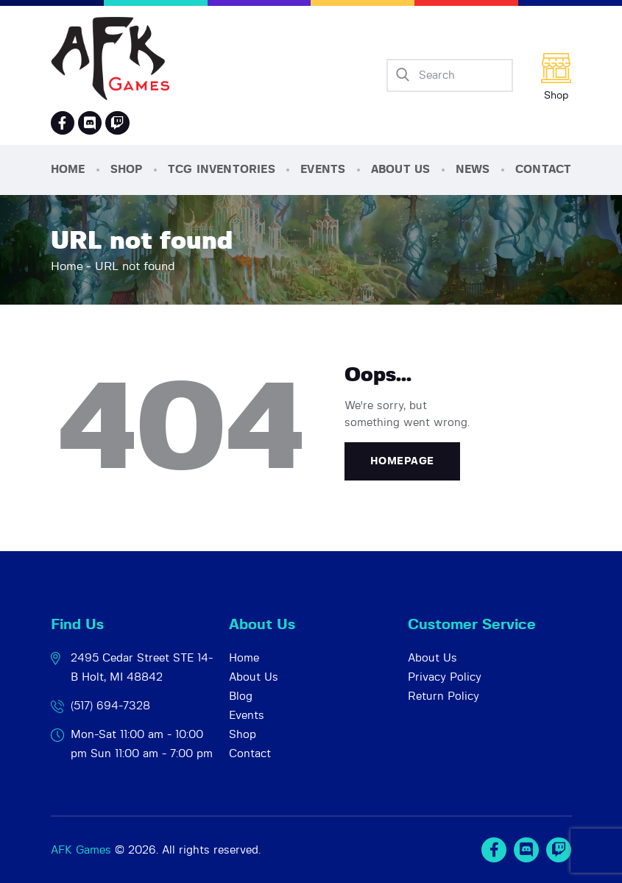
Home (67, 266)
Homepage (402, 461)
